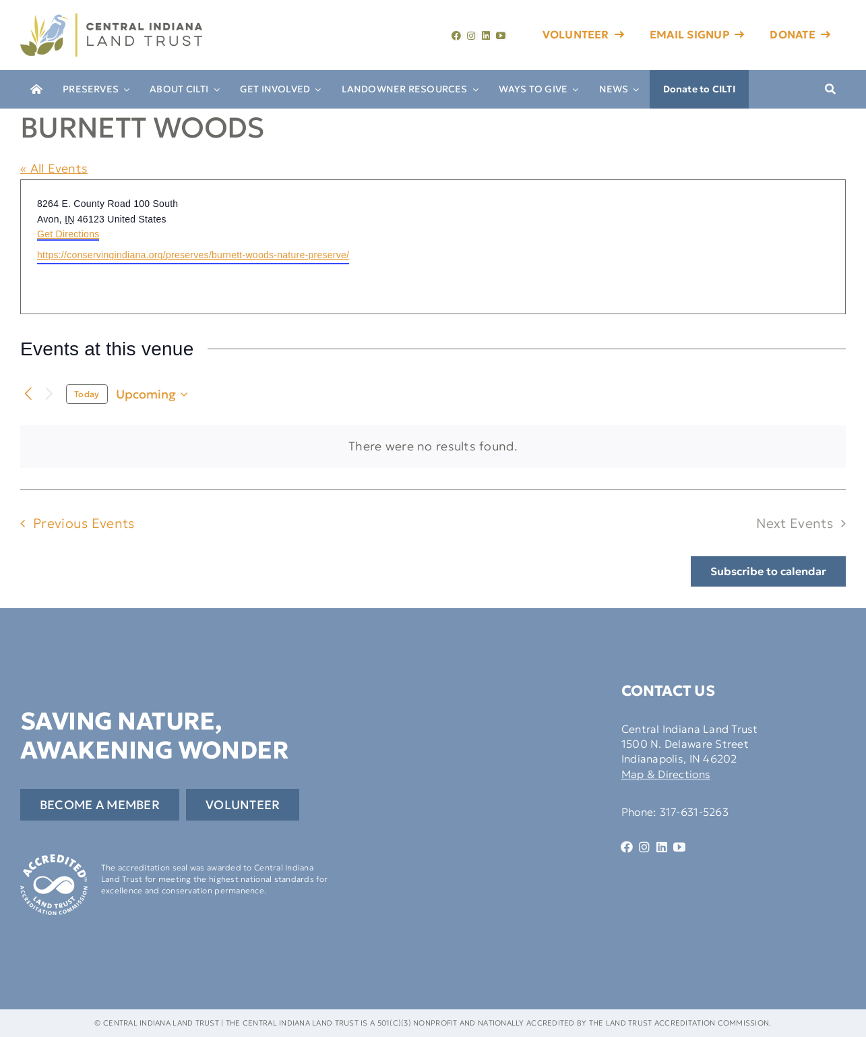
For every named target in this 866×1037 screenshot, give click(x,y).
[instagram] (472, 35)
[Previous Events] (28, 394)
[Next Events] (49, 394)
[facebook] (457, 35)
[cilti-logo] (111, 19)
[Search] (830, 89)
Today (86, 394)
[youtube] (501, 35)
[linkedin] (487, 35)
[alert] (433, 446)
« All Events (54, 168)
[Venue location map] (638, 246)
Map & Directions (665, 774)
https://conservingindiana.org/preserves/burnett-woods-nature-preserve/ (193, 254)
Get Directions (68, 234)
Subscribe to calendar (768, 571)
